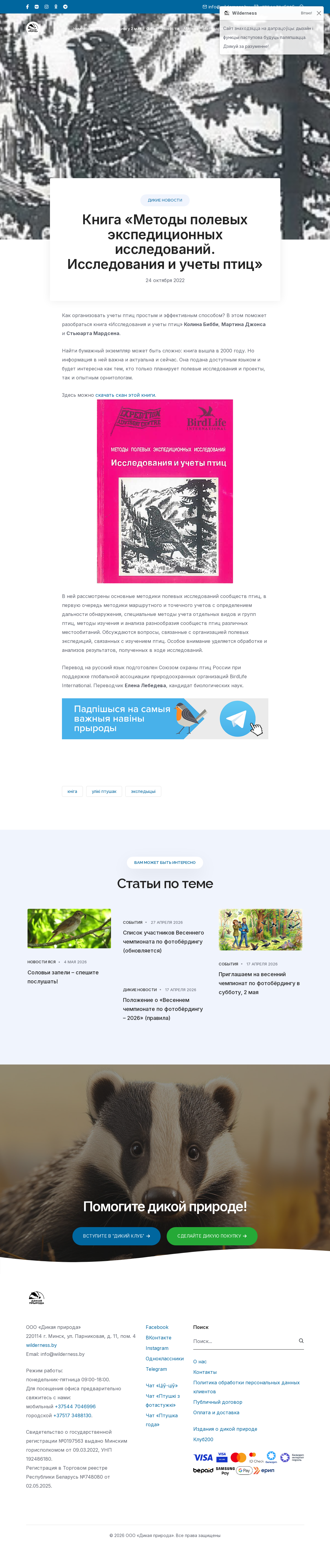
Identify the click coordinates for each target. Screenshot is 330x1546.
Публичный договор (217, 1402)
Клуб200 (203, 1439)
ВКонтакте (158, 1338)
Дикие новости (165, 200)
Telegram (156, 1369)
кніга (72, 791)
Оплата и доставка (216, 1412)
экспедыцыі (143, 791)
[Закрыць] (319, 13)
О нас (151, 29)
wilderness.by (41, 1345)
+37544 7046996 (75, 1406)
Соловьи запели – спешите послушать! (63, 977)
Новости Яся (42, 961)
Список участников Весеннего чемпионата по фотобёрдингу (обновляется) (163, 941)
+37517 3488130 (72, 1415)
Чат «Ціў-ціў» (162, 1385)
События (132, 922)
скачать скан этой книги (125, 395)
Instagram (157, 1348)
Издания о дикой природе (225, 1429)
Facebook (157, 1327)
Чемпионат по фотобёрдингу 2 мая (107, 29)
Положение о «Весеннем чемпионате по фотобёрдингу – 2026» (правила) (163, 1009)
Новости (170, 29)
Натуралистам (218, 29)
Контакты (205, 1372)
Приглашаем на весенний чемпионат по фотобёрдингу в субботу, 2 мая (259, 983)
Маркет (191, 29)
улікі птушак (104, 791)
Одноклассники (165, 1359)
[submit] (301, 1341)
